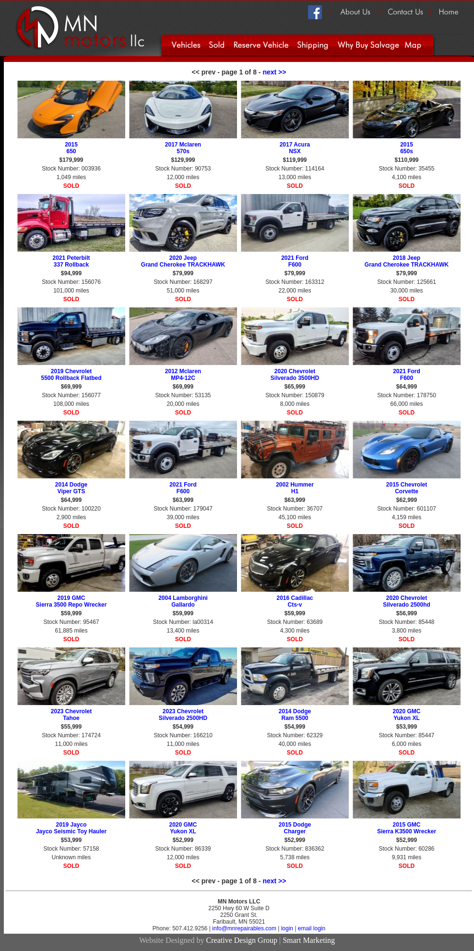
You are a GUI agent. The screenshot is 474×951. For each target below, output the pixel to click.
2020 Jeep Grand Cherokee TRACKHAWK (183, 261)
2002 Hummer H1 (295, 488)
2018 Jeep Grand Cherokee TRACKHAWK (407, 261)
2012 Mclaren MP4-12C (183, 374)
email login (311, 928)
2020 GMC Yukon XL (406, 714)
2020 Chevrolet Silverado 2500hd (406, 601)
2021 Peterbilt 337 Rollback (71, 261)
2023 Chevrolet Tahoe (71, 714)
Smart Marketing (309, 940)
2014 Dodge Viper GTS (71, 488)
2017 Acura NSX (295, 148)
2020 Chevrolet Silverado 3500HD (295, 374)
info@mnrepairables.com (245, 928)
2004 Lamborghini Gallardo (183, 601)
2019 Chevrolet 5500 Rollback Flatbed (71, 374)
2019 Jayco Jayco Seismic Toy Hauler (71, 828)
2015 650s (406, 148)
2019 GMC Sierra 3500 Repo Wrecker (71, 601)
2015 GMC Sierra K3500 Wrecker (406, 828)
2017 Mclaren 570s (183, 148)
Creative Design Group (241, 940)
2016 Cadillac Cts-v (294, 601)
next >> (274, 72)
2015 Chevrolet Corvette (406, 488)
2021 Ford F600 (294, 261)
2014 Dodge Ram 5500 (295, 714)
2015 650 (71, 148)
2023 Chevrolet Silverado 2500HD (183, 714)
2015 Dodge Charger (295, 828)
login (287, 928)
